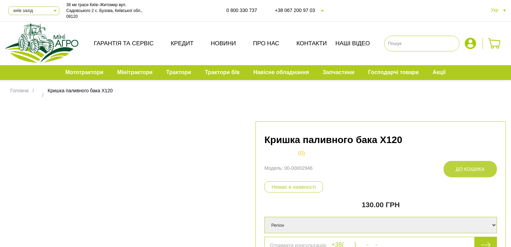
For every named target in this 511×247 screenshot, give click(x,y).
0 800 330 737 (241, 10)
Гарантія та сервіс (124, 43)
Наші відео (352, 43)
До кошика (470, 169)
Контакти (311, 43)
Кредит (182, 43)
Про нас (266, 43)
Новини (223, 43)
